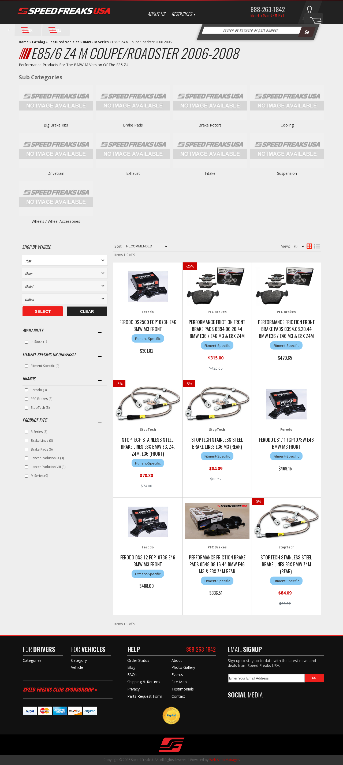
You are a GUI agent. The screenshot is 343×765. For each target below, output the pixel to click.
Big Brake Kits (56, 125)
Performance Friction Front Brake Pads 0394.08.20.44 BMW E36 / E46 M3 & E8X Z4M (286, 328)
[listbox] (65, 260)
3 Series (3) (39, 431)
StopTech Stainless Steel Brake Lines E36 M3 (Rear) (217, 443)
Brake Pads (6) (42, 449)
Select (43, 311)
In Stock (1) (39, 341)
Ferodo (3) (39, 390)
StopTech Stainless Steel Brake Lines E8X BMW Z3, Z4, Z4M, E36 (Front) (148, 446)
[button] (258, 30)
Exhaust (133, 173)
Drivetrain (55, 173)
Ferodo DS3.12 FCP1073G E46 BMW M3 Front (147, 561)
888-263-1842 (268, 9)
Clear (87, 311)
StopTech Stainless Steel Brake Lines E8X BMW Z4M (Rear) (286, 564)
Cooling (287, 125)
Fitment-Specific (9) (45, 365)
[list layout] (317, 246)
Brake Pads (133, 125)
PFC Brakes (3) (41, 398)
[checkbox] (26, 342)
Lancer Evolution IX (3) (47, 458)
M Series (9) (39, 475)
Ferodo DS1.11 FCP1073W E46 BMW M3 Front (286, 443)
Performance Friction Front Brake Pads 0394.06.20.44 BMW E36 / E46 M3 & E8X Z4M (217, 328)
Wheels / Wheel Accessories (56, 221)
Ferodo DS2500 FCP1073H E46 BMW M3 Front (148, 325)
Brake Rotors (210, 125)
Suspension (287, 173)
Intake (210, 173)
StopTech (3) (40, 407)
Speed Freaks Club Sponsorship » (60, 689)
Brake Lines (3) (42, 440)
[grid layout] (309, 246)
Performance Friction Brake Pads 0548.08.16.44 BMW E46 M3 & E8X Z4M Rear (217, 564)
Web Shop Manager (224, 759)
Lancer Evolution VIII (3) (48, 467)
